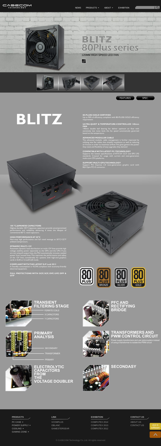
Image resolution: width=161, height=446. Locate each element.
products (92, 8)
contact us (137, 425)
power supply (21, 425)
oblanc (55, 425)
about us (135, 422)
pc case (18, 422)
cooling (18, 428)
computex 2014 (99, 422)
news (78, 8)
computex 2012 (99, 428)
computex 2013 (99, 425)
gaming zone (20, 432)
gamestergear (60, 428)
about (108, 8)
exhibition (123, 8)
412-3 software (155, 426)
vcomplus (57, 422)
